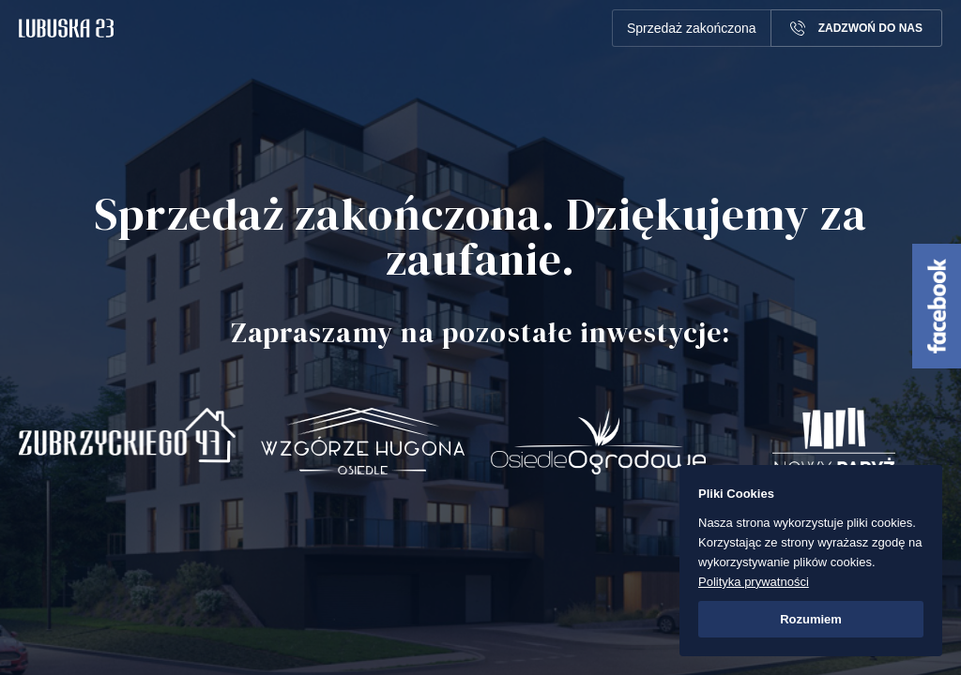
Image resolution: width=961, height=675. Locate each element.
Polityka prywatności (753, 582)
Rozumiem (811, 619)
